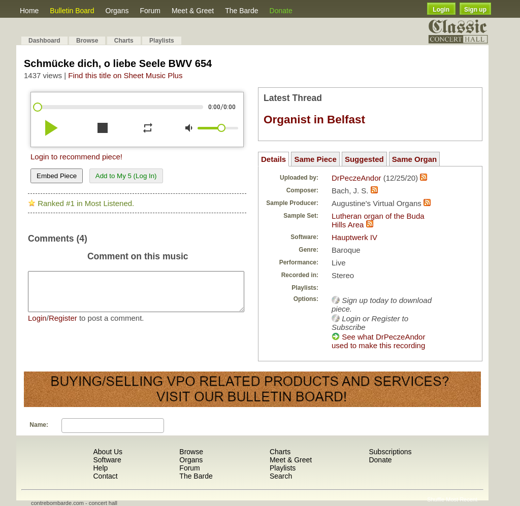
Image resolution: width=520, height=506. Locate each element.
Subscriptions (390, 452)
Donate (281, 11)
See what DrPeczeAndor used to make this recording (378, 341)
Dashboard (44, 40)
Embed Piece (57, 176)
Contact (105, 476)
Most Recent (461, 499)
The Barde (241, 11)
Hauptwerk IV (354, 237)
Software (107, 460)
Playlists (161, 40)
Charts (124, 40)
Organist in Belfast (314, 119)
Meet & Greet (193, 11)
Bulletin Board (72, 11)
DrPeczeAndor (356, 178)
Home (29, 11)
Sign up (475, 9)
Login (441, 9)
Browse (87, 40)
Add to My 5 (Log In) (126, 176)
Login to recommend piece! (76, 156)
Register (63, 325)
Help (100, 468)
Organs (117, 11)
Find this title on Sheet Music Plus (125, 75)
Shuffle (435, 499)
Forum (150, 11)
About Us (107, 452)
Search (281, 476)
